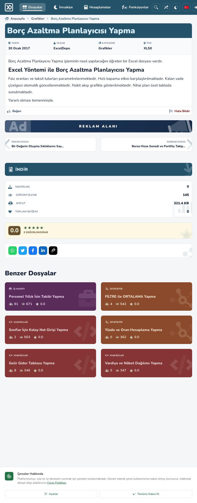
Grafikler (105, 48)
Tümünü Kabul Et (146, 494)
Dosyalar (32, 7)
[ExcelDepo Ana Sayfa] (9, 7)
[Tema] (176, 7)
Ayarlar (51, 494)
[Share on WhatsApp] (12, 250)
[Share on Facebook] (33, 250)
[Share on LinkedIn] (43, 250)
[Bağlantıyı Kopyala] (53, 250)
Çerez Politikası (56, 483)
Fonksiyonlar (135, 7)
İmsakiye (63, 7)
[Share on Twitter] (22, 250)
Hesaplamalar (97, 7)
